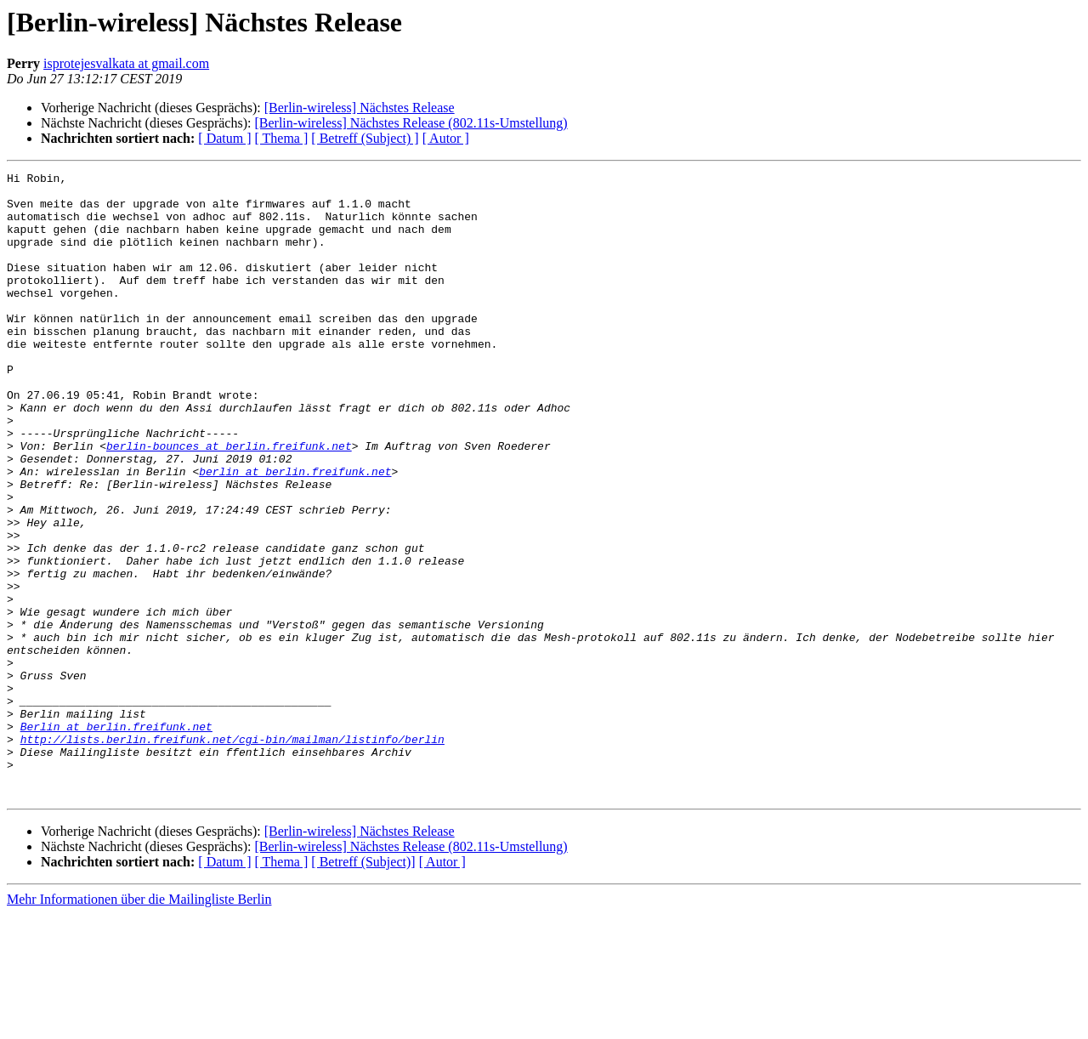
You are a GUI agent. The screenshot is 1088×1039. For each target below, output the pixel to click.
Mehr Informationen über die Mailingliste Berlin (139, 1024)
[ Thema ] (282, 138)
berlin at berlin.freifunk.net (295, 532)
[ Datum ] (224, 138)
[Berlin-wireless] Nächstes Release (359, 107)
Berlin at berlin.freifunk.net (116, 838)
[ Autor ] (445, 138)
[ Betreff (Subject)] (363, 986)
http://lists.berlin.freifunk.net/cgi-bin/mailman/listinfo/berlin (232, 853)
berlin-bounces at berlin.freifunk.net (229, 501)
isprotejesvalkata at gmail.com (126, 63)
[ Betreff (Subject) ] (364, 138)
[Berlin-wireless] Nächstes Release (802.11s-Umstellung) (410, 123)
